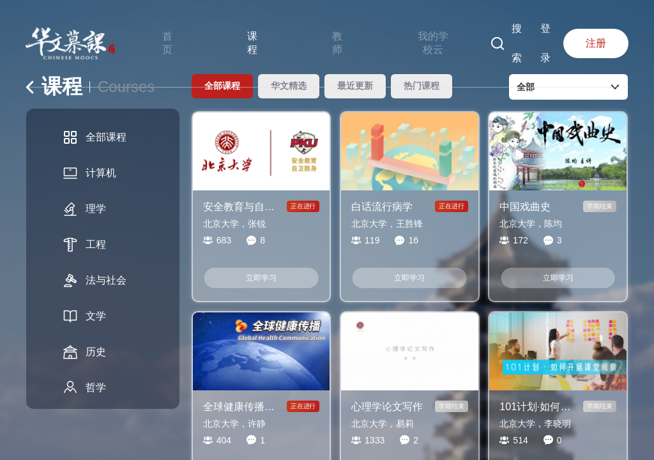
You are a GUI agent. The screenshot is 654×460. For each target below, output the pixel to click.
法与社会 (94, 280)
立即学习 (261, 277)
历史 (84, 352)
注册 (596, 43)
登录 (545, 43)
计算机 (89, 173)
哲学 (84, 387)
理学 (84, 209)
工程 (84, 244)
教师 (337, 43)
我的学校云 (433, 43)
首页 (167, 43)
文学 (84, 316)
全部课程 (94, 137)
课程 (252, 43)
